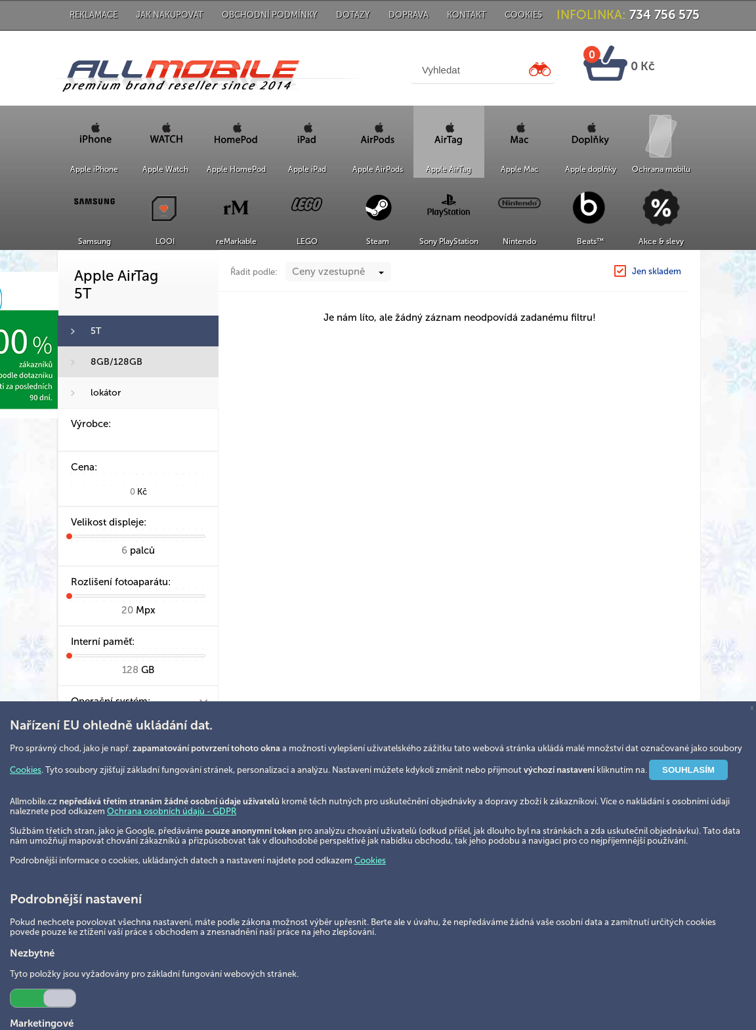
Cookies (523, 15)
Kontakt (466, 15)
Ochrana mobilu (661, 169)
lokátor (106, 392)
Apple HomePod (236, 169)
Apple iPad (307, 169)
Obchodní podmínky (270, 15)
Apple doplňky (590, 169)
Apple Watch (165, 169)
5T (96, 331)
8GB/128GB (116, 361)
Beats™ (590, 241)
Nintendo (519, 241)
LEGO (307, 241)
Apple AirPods (377, 169)
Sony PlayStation (448, 241)
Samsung (94, 241)
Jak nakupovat (169, 15)
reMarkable (236, 241)
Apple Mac (520, 169)
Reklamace (93, 15)
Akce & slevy (661, 241)
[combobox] (338, 271)
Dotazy (353, 15)
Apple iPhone (94, 169)
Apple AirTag (448, 169)
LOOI (165, 241)
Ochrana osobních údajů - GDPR (171, 811)
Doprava (408, 15)
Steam (377, 241)
